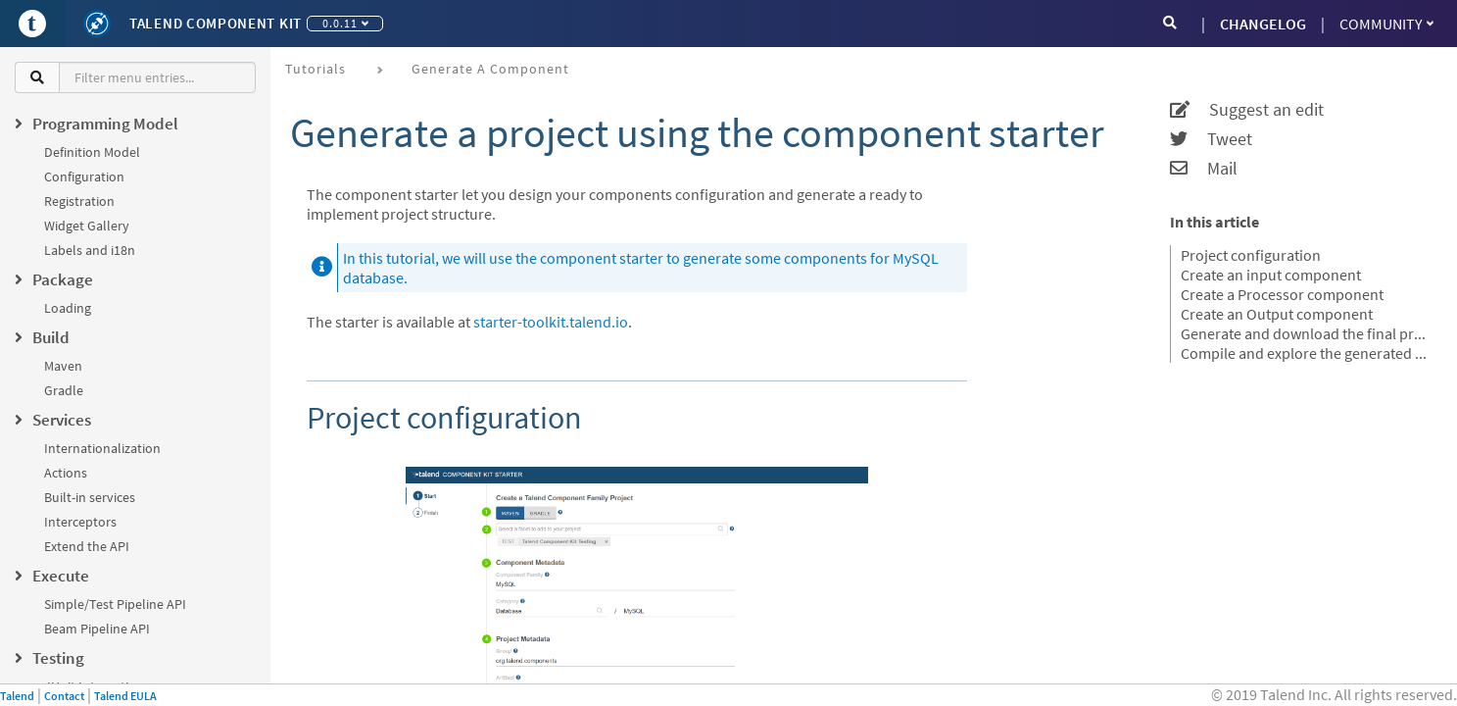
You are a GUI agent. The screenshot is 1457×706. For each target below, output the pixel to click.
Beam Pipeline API (97, 628)
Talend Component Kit (215, 23)
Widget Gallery (86, 225)
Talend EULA (125, 695)
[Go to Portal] (32, 23)
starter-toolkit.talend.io (550, 321)
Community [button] (1386, 23)
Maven (63, 366)
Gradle (63, 390)
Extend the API (86, 546)
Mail (1204, 168)
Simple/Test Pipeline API (115, 604)
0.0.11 (345, 23)
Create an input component (1271, 274)
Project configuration (1251, 255)
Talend (17, 695)
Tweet (1211, 139)
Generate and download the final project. (1307, 333)
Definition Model (92, 152)
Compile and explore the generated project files (1307, 353)
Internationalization (102, 448)
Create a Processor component (1282, 294)
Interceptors (80, 521)
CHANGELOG (1263, 23)
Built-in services (89, 497)
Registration (79, 201)
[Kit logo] (97, 23)
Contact (64, 695)
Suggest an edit (1247, 110)
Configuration (84, 176)
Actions (65, 472)
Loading (67, 308)
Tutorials (315, 68)
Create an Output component (1277, 314)
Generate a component (490, 68)
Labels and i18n (89, 250)
